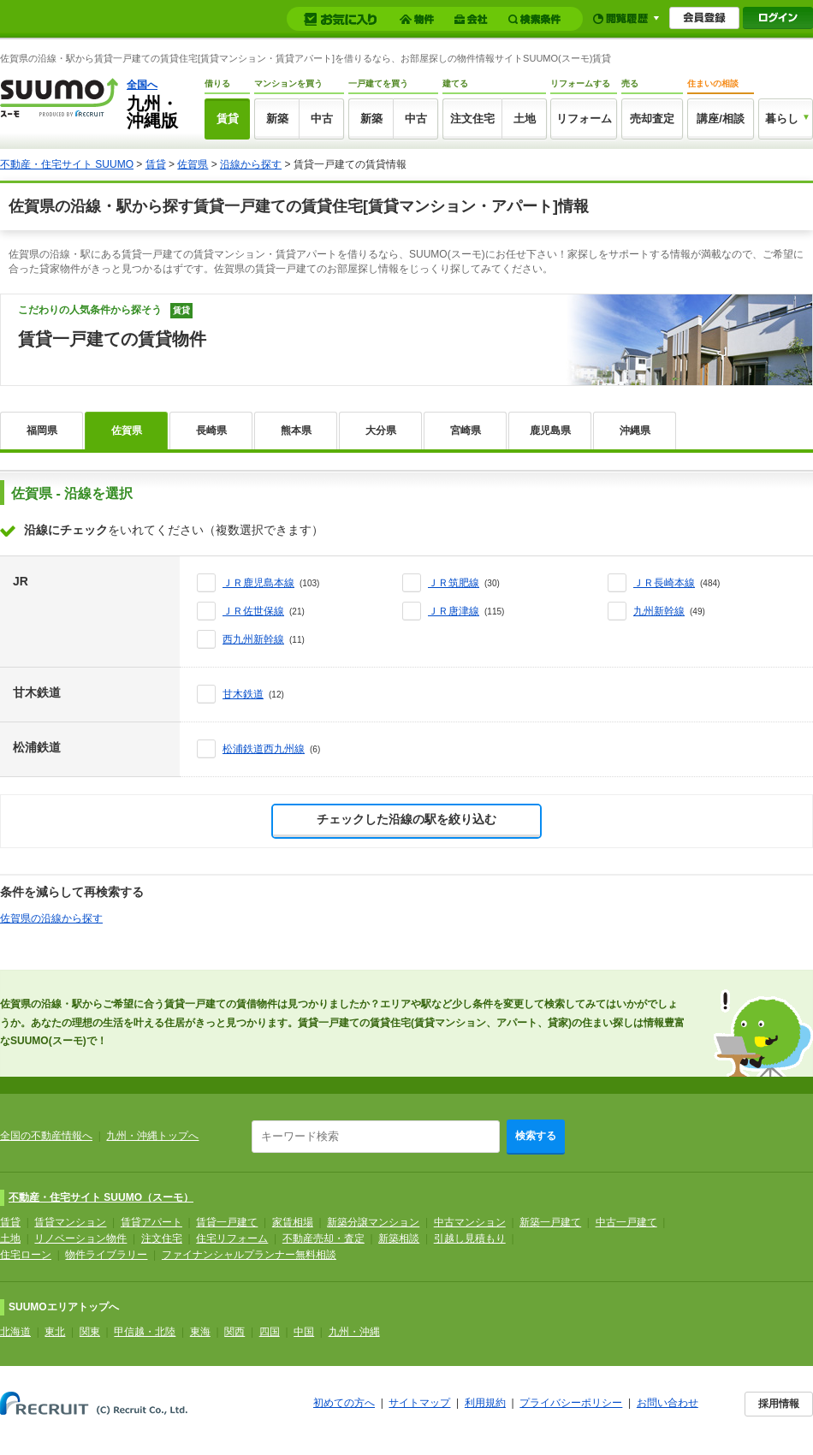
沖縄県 (635, 430)
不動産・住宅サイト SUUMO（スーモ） (101, 1197)
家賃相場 (292, 1222)
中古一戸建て (626, 1222)
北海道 (15, 1332)
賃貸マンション (70, 1222)
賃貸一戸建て (227, 1222)
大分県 (380, 430)
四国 (269, 1332)
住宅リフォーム (232, 1238)
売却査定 (652, 118)
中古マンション (470, 1222)
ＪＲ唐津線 (453, 611)
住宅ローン (25, 1255)
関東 (90, 1332)
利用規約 (485, 1403)
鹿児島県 (550, 430)
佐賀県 (192, 164)
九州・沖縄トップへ (152, 1136)
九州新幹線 (659, 611)
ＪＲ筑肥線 (453, 583)
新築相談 (398, 1238)
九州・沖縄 (354, 1332)
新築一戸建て (550, 1222)
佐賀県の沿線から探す (51, 918)
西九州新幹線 (253, 639)
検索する (535, 1136)
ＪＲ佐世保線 (253, 611)
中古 (322, 118)
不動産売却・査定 (323, 1238)
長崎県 (211, 430)
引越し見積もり (470, 1238)
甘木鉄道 (243, 694)
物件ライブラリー (106, 1255)
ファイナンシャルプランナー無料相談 (249, 1255)
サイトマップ (419, 1403)
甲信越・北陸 (144, 1332)
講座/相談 (721, 118)
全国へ (142, 85)
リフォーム (584, 118)
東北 (55, 1332)
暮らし (781, 118)
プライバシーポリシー (570, 1403)
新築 (277, 118)
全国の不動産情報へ (46, 1136)
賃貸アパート (151, 1222)
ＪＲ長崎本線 (664, 583)
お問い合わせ (667, 1403)
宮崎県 (465, 430)
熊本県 (296, 430)
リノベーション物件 (80, 1238)
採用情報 (778, 1404)
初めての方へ (344, 1403)
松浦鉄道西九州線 (264, 749)
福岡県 (42, 430)
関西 (234, 1332)
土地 (524, 118)
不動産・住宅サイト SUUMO (67, 164)
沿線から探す (251, 164)
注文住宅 (472, 118)
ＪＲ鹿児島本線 (258, 583)
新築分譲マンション (373, 1222)
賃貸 (228, 118)
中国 (304, 1332)
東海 (200, 1332)
